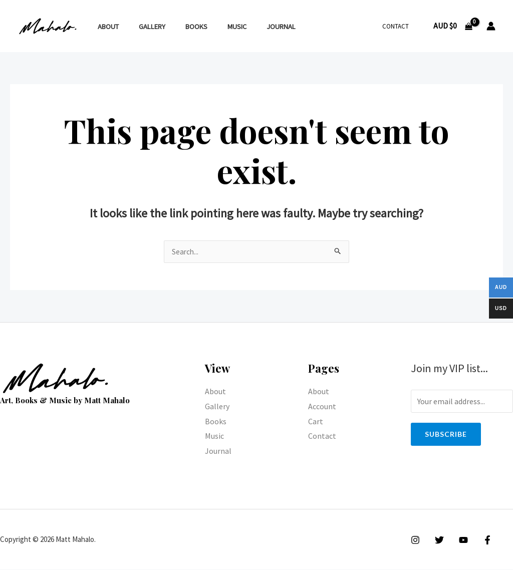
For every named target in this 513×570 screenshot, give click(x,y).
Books (182, 26)
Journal (256, 26)
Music (217, 26)
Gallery (143, 26)
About (105, 26)
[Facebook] (479, 540)
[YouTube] (458, 540)
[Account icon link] (490, 26)
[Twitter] (436, 540)
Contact (399, 26)
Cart (315, 422)
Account (322, 407)
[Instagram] (415, 540)
